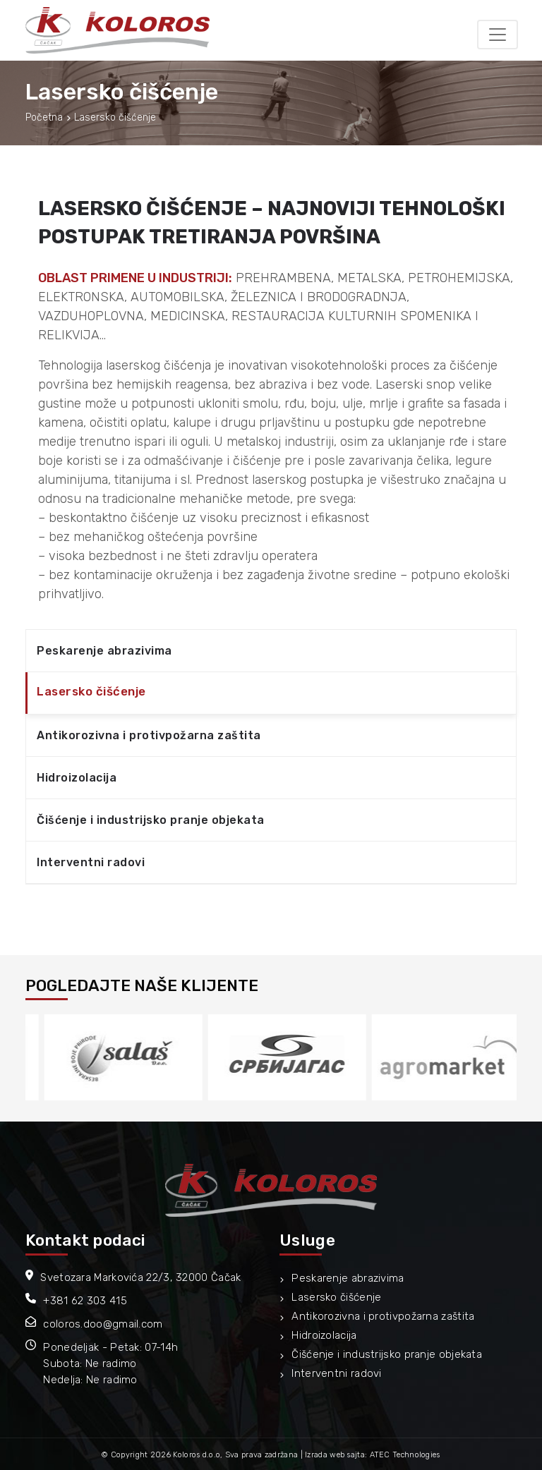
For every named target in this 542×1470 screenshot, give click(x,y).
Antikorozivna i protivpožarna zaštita (149, 735)
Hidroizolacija (76, 777)
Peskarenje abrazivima (104, 650)
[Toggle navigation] (497, 34)
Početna (44, 117)
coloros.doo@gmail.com (102, 1324)
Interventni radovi (91, 862)
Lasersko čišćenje (91, 691)
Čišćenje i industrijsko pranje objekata (151, 820)
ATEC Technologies (405, 1454)
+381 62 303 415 (85, 1300)
